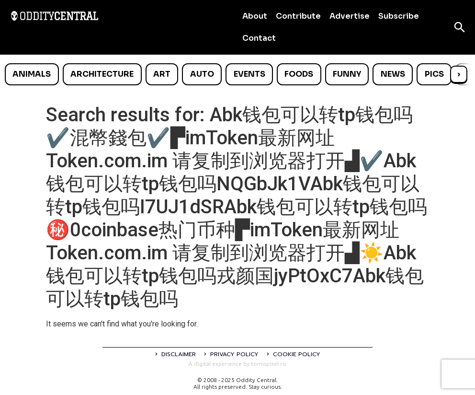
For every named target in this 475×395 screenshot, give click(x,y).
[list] (237, 74)
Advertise (349, 16)
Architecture (102, 74)
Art (161, 74)
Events (249, 74)
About (254, 16)
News (393, 74)
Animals (31, 74)
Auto (202, 74)
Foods (298, 74)
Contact (259, 38)
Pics (434, 74)
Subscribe (398, 16)
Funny (347, 74)
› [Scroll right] (458, 74)
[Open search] (459, 27)
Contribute (298, 16)
